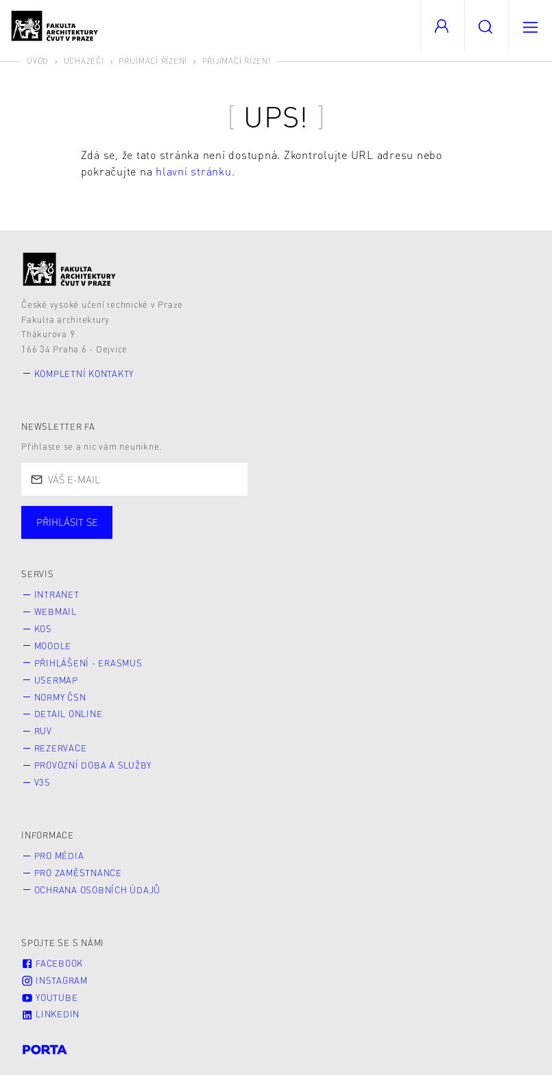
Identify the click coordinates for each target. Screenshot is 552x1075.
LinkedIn (50, 1013)
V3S (42, 782)
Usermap (56, 680)
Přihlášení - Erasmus (88, 662)
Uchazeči (84, 61)
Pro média (59, 855)
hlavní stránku (194, 171)
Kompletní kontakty (84, 373)
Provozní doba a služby (93, 765)
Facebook (52, 963)
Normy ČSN (60, 697)
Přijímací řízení (153, 61)
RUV (43, 730)
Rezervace (60, 747)
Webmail (55, 611)
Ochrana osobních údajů (97, 889)
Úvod (38, 61)
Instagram (54, 980)
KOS (43, 628)
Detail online (68, 713)
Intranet (57, 594)
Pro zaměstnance (78, 872)
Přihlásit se (67, 522)
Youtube (49, 997)
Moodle (53, 645)
